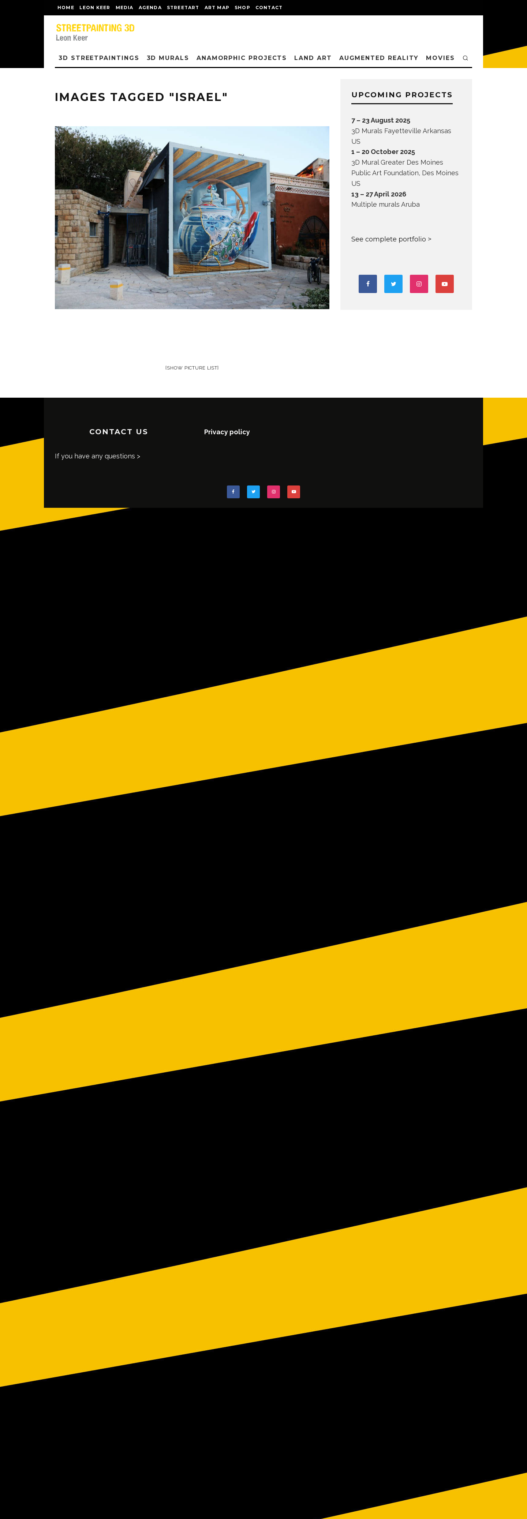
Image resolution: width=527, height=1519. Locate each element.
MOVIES (440, 58)
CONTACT (269, 7)
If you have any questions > (97, 456)
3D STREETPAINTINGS (99, 58)
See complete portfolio (388, 239)
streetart (183, 7)
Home (65, 7)
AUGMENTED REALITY (379, 58)
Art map (217, 7)
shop (242, 7)
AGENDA (150, 7)
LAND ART (313, 58)
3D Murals (168, 58)
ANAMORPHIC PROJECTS (242, 58)
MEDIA (125, 7)
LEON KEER (95, 7)
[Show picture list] (191, 368)
